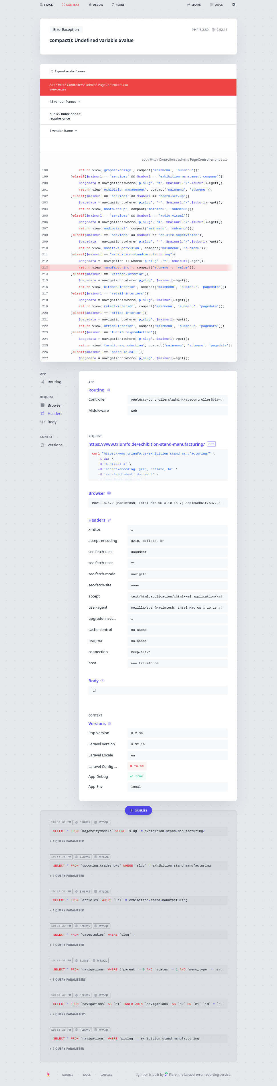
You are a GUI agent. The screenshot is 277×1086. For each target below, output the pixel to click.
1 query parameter (67, 841)
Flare (171, 1074)
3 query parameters (68, 979)
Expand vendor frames (68, 71)
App (43, 374)
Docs (87, 1075)
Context (47, 437)
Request (47, 397)
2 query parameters (68, 1014)
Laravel (106, 1075)
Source (67, 1075)
